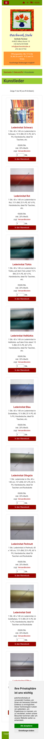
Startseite (8, 72)
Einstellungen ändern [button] (26, 731)
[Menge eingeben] (20, 155)
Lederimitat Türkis (21, 264)
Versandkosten (24, 151)
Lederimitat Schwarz (22, 127)
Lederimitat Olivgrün (22, 475)
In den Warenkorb (22, 159)
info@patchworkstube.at (21, 47)
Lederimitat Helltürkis (22, 335)
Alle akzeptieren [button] (26, 726)
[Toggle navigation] (6, 2)
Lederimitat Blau (22, 407)
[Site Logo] (22, 20)
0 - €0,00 (34, 3)
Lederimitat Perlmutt (22, 544)
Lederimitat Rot (22, 196)
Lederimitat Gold (22, 612)
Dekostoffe (18, 72)
